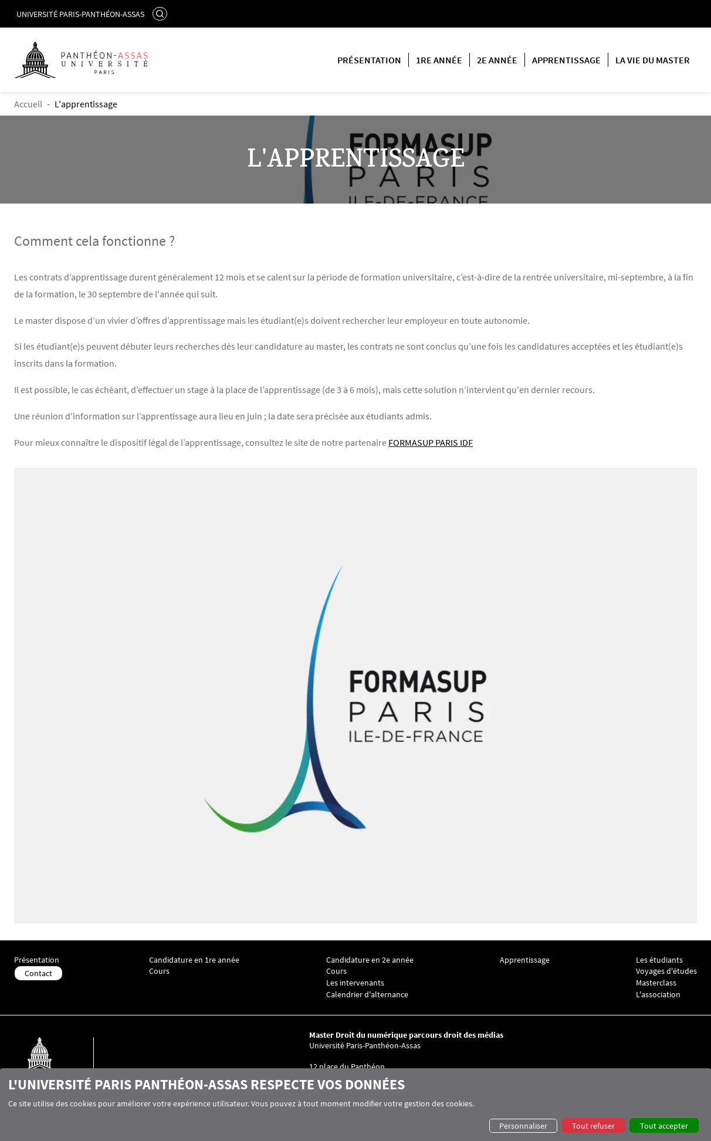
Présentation (369, 60)
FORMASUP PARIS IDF (430, 442)
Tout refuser (593, 1125)
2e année (497, 60)
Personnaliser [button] (523, 1125)
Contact (38, 973)
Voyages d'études (666, 971)
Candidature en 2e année (370, 960)
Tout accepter (664, 1125)
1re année (439, 60)
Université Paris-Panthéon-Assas (80, 14)
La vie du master (652, 60)
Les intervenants (355, 983)
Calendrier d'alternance (367, 995)
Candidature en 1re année (194, 960)
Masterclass (656, 983)
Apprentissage (566, 60)
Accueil (28, 104)
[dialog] (355, 1104)
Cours (159, 971)
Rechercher (161, 13)
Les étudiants (659, 960)
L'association (658, 995)
